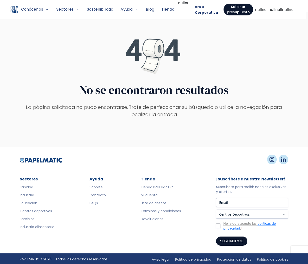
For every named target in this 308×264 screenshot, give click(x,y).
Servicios (27, 226)
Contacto (98, 202)
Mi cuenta (149, 202)
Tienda (196, 9)
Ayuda (158, 9)
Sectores (97, 9)
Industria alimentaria (37, 233)
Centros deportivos (36, 218)
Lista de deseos (154, 210)
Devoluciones (152, 226)
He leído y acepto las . (249, 233)
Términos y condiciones (161, 218)
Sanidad (26, 194)
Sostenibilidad (129, 9)
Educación (28, 210)
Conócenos (64, 9)
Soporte (96, 194)
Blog (179, 9)
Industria (27, 202)
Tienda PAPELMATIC (157, 194)
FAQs (94, 210)
